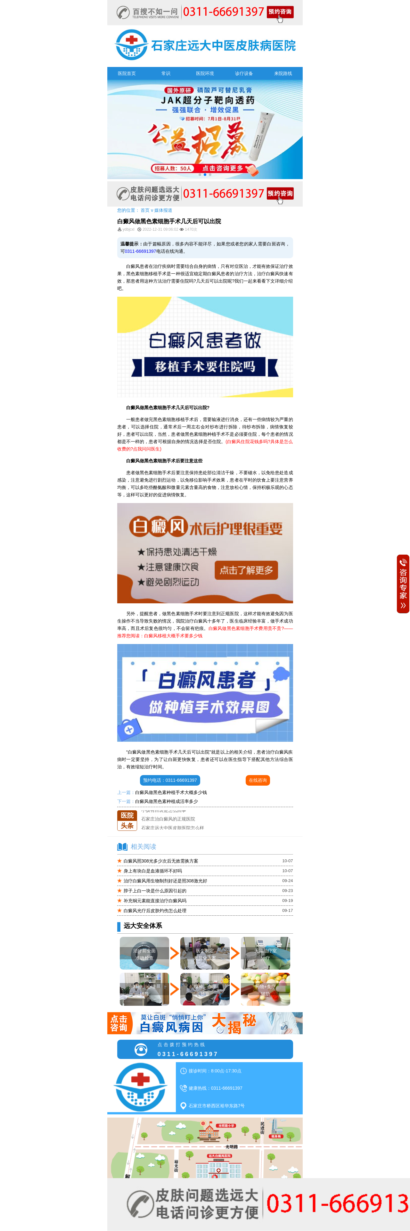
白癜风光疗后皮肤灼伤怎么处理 (155, 910)
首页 (145, 210)
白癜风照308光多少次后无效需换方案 (161, 860)
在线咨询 (258, 780)
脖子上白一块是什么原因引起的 (155, 890)
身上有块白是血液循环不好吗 (153, 870)
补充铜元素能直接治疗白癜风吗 (155, 900)
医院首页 (127, 73)
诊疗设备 (244, 73)
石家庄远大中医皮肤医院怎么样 (172, 827)
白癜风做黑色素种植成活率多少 (166, 801)
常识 (165, 73)
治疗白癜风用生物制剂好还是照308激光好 (165, 880)
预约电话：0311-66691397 (170, 780)
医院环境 (205, 73)
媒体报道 (163, 210)
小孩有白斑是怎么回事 (163, 810)
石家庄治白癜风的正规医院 (168, 819)
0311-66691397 (140, 251)
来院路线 (283, 73)
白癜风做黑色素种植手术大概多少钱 (171, 792)
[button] (200, 174)
